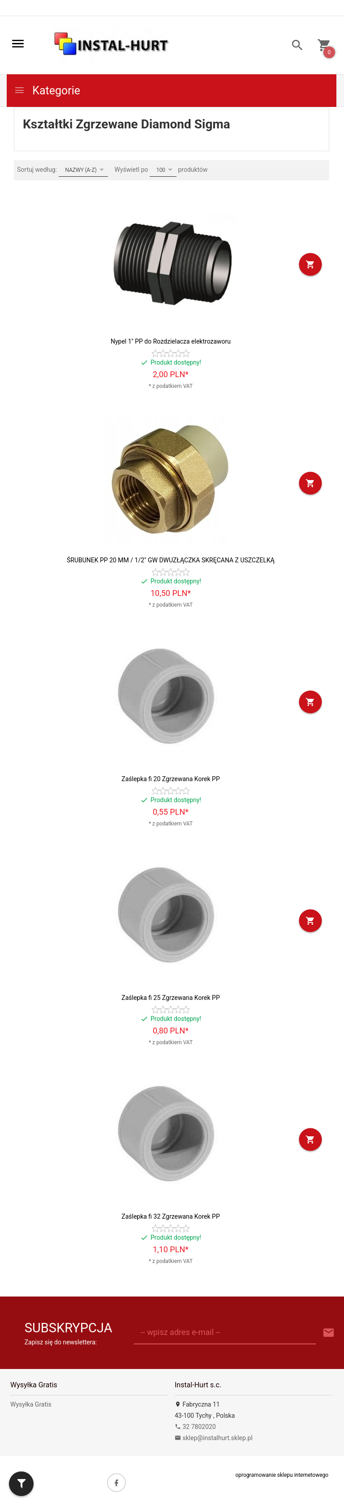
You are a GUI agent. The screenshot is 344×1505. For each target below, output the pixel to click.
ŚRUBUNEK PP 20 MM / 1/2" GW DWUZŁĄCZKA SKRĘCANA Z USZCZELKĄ (171, 560)
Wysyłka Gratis (31, 1404)
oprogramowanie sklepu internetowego (281, 1475)
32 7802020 (195, 1426)
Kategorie (47, 90)
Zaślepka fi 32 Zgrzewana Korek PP (170, 1216)
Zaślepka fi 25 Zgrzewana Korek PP (170, 997)
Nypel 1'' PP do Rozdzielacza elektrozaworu (171, 341)
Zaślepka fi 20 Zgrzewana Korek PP (170, 778)
